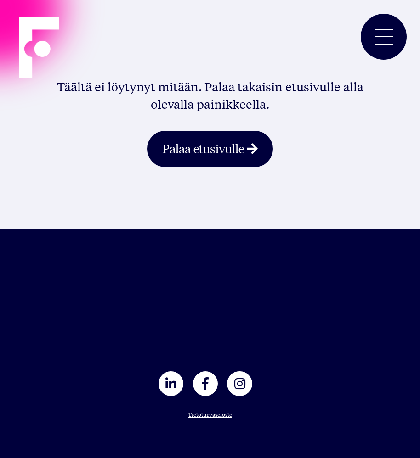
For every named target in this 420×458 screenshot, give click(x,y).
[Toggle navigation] (384, 37)
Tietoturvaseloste (210, 414)
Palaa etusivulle (203, 148)
